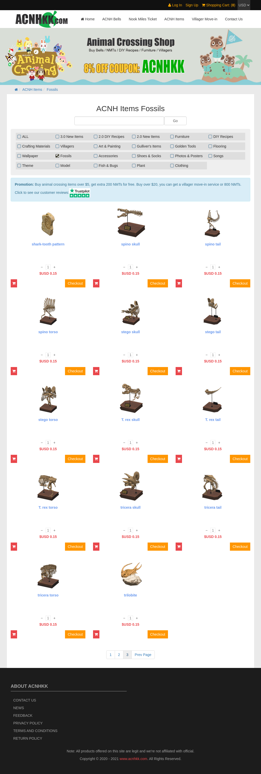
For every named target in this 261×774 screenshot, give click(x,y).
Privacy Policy (28, 723)
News (18, 708)
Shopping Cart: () (218, 5)
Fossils (52, 89)
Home (88, 19)
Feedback (22, 715)
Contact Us (234, 19)
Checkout (75, 283)
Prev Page (143, 655)
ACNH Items (174, 19)
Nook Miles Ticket (143, 19)
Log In (175, 5)
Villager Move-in (204, 19)
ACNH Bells (111, 19)
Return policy (27, 738)
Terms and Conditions (35, 731)
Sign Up (192, 5)
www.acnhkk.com (133, 759)
